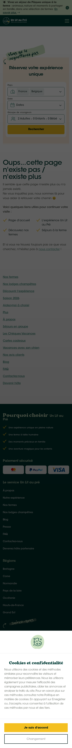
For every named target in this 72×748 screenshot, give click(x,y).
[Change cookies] (36, 739)
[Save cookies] (36, 727)
